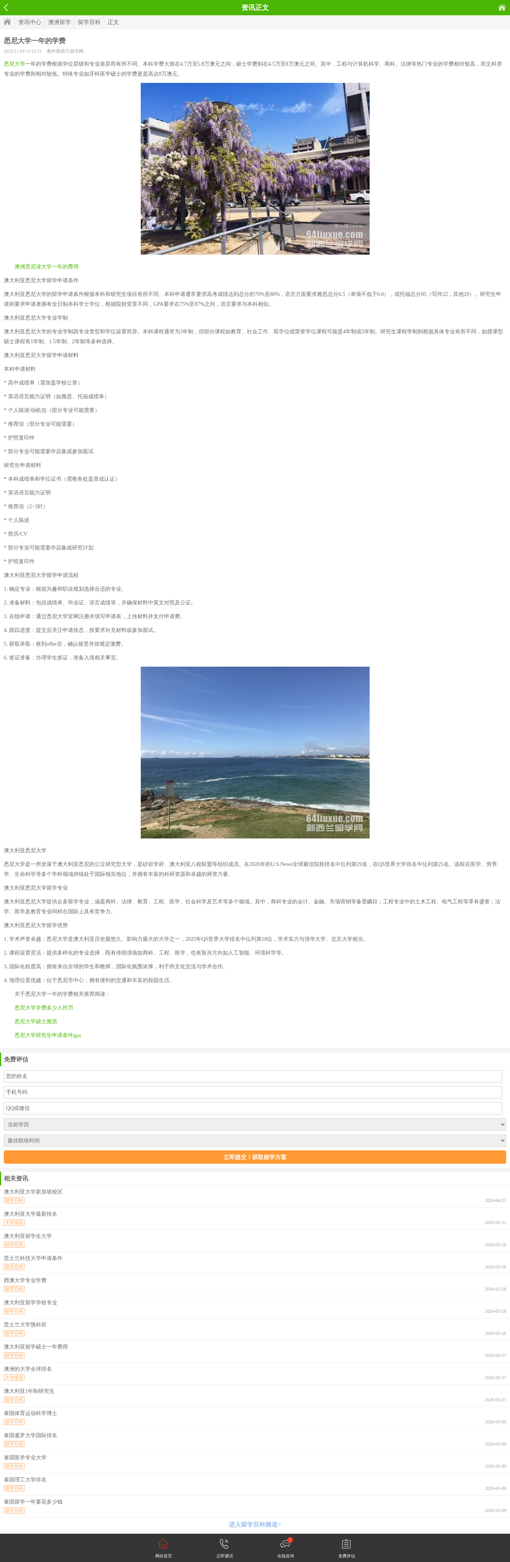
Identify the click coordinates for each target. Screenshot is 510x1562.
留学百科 (89, 22)
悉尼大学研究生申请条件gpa (47, 1035)
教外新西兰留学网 (65, 51)
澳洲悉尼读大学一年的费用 (46, 267)
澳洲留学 (59, 22)
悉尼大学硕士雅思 (35, 1021)
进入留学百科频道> (255, 1524)
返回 (6, 7)
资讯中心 (29, 22)
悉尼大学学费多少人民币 (43, 1008)
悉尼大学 (14, 64)
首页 (502, 7)
